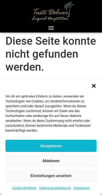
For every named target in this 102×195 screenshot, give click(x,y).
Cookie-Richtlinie (24, 188)
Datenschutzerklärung (55, 188)
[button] (94, 86)
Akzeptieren (51, 146)
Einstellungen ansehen (51, 175)
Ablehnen (51, 160)
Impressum (81, 188)
